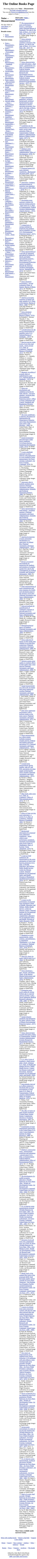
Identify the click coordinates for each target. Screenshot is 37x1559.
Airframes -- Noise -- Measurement (9, 108)
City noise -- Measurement (9, 77)
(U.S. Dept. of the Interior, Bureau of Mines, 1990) (27, 301)
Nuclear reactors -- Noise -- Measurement (9, 228)
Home (3, 1543)
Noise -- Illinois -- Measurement (9, 215)
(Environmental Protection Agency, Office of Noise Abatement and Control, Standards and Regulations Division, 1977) (27, 397)
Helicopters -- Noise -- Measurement (9, 157)
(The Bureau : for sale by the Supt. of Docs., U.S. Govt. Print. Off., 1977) (27, 43)
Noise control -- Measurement (10, 81)
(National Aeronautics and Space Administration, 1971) (27, 715)
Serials (22, 1544)
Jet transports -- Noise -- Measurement (10, 180)
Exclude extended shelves (18, 10)
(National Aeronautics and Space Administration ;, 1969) (27, 629)
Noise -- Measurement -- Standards (10, 62)
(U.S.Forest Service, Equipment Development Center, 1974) (27, 442)
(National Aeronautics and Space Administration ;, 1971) (27, 542)
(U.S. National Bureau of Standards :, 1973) (27, 333)
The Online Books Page (18, 4)
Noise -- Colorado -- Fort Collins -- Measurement (9, 209)
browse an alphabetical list (19, 12)
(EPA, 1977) (27, 170)
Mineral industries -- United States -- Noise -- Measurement (10, 194)
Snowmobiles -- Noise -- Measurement (10, 257)
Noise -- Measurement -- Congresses (10, 45)
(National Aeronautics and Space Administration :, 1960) (27, 593)
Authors (26, 1543)
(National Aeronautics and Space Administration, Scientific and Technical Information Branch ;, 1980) (27, 488)
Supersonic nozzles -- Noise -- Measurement (9, 268)
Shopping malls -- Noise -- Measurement (10, 252)
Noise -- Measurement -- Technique (10, 67)
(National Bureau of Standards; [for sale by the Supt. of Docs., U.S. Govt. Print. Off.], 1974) (27, 28)
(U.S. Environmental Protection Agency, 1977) (27, 229)
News (10, 1548)
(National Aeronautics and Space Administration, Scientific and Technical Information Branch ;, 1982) (27, 515)
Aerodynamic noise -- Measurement (9, 73)
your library (4, 26)
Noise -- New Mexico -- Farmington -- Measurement (9, 221)
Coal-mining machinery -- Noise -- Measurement (9, 137)
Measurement (9, 36)
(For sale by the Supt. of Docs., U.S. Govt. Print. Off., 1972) (27, 104)
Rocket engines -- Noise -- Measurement (10, 247)
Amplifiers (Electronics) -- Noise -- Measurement (10, 119)
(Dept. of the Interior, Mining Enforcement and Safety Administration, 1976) (27, 975)
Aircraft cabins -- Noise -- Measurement (10, 102)
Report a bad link (23, 1538)
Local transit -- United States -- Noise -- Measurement (10, 186)
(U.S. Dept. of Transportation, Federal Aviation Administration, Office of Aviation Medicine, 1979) (27, 1091)
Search (9, 1543)
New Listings (17, 1543)
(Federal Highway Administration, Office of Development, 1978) (27, 151)
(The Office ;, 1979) (27, 186)
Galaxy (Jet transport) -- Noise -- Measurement (9, 151)
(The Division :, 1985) (27, 420)
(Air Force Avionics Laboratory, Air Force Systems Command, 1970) (27, 458)
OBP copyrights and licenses (18, 1556)
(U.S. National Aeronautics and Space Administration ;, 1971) (27, 742)
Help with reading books (8, 1538)
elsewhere (4, 28)
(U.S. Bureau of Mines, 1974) (26, 313)
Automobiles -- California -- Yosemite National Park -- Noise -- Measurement (10, 128)
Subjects (15, 1544)
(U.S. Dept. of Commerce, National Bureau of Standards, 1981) (27, 817)
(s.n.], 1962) (27, 958)
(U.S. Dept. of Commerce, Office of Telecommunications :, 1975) (27, 797)
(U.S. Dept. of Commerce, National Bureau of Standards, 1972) (27, 347)
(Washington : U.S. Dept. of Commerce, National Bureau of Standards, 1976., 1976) (27, 941)
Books (4, 1548)
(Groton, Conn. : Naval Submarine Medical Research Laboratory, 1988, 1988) (27, 995)
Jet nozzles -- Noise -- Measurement (9, 169)
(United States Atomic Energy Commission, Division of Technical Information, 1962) (27, 1115)
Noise (7, 35)
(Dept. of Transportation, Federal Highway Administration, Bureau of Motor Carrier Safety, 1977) (27, 132)
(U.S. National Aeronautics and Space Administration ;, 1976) (27, 611)
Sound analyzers (8, 88)
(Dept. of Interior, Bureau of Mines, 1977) (27, 285)
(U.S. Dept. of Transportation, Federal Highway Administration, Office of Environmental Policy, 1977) (27, 1157)
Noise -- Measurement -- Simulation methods (10, 56)
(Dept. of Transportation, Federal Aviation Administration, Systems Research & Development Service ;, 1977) (27, 72)
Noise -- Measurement (22, 18)
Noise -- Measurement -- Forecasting (10, 50)
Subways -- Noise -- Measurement (9, 262)
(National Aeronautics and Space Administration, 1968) (27, 644)
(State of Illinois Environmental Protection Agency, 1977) (27, 1020)
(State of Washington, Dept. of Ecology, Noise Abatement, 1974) (27, 839)
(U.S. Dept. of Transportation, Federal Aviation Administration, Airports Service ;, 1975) (27, 205)
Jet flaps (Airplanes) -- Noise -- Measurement (9, 163)
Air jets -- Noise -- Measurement (9, 97)
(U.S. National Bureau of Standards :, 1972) (27, 375)
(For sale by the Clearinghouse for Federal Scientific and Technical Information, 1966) (27, 568)
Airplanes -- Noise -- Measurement (9, 113)
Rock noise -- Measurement (9, 84)
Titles (32, 1543)
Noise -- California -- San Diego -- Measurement (9, 202)
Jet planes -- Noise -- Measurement (9, 174)
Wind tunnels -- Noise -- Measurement (10, 275)
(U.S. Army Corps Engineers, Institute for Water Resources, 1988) (27, 1131)
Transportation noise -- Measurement (9, 92)
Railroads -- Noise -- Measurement (9, 241)
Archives (23, 1548)
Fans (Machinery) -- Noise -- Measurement (9, 144)
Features (16, 1548)
